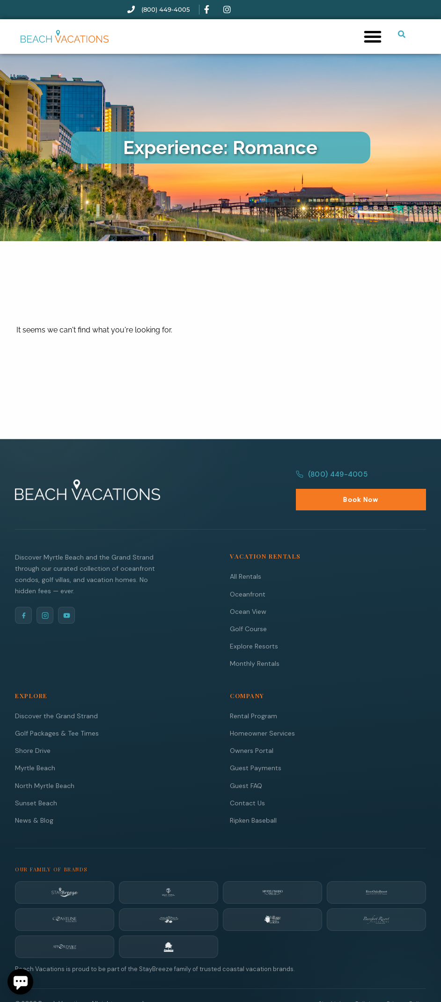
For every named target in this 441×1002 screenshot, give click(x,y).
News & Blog (34, 800)
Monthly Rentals (254, 643)
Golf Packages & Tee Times (57, 712)
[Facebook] (23, 594)
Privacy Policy (406, 983)
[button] (373, 36)
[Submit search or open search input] (401, 34)
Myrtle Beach (35, 747)
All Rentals (245, 556)
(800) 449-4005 (330, 479)
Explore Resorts (254, 625)
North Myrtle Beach (44, 765)
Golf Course (248, 608)
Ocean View (248, 591)
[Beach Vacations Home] (87, 479)
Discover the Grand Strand (56, 695)
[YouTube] (66, 594)
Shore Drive (33, 730)
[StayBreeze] (64, 872)
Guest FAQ (246, 765)
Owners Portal (251, 730)
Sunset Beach (36, 782)
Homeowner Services (262, 712)
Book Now (401, 479)
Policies (366, 983)
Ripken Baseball (253, 800)
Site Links (332, 983)
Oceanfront (247, 573)
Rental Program (253, 695)
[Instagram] (45, 594)
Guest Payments (255, 747)
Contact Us (247, 782)
